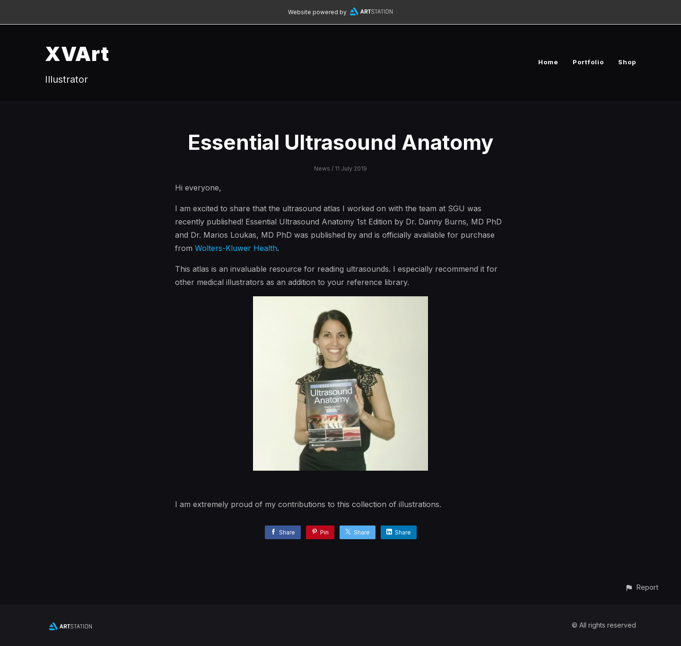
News (322, 168)
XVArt (77, 54)
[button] (641, 587)
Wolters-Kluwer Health (236, 248)
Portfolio (588, 62)
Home (548, 62)
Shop (627, 62)
